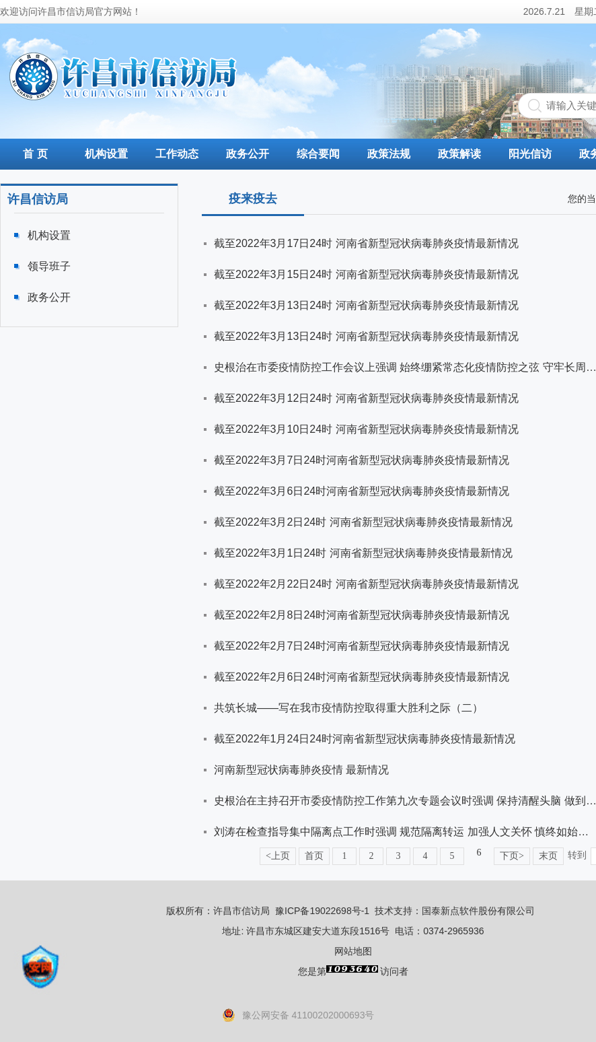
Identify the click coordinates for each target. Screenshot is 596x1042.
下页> (512, 856)
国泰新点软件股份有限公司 (478, 910)
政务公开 (247, 154)
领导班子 (49, 266)
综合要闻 (318, 154)
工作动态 (176, 154)
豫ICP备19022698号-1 (322, 910)
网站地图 (353, 951)
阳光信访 (530, 154)
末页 (548, 856)
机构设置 (106, 154)
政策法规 (388, 154)
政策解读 (459, 154)
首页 (314, 856)
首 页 (35, 154)
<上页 (278, 856)
